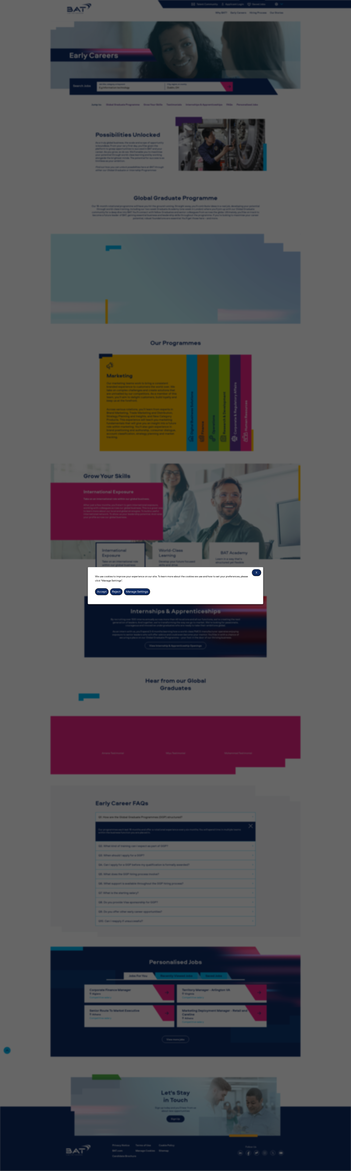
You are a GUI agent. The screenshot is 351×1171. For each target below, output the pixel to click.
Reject (116, 591)
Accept (102, 591)
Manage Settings (137, 591)
